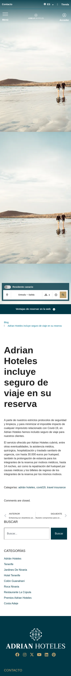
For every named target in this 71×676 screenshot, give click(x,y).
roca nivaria (11, 586)
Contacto (7, 4)
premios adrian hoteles (18, 597)
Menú (5, 19)
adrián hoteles (26, 487)
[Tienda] (57, 4)
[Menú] (5, 14)
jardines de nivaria (15, 569)
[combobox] (27, 534)
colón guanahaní (14, 581)
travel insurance (56, 487)
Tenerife (8, 564)
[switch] (7, 287)
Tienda (65, 4)
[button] (63, 295)
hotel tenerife (12, 575)
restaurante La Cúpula (17, 592)
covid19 (41, 487)
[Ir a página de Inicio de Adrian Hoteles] (36, 16)
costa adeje (11, 603)
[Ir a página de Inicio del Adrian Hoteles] (35, 639)
